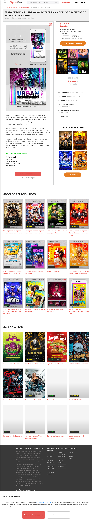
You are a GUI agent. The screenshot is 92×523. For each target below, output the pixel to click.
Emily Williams (71, 100)
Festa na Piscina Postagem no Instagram (35, 310)
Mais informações (64, 106)
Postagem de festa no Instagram (55, 310)
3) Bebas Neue (11, 161)
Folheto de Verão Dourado (78, 364)
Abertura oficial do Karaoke (35, 364)
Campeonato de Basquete (12, 436)
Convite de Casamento (55, 436)
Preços (70, 452)
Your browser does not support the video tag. (72, 61)
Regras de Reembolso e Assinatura (61, 454)
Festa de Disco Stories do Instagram (34, 272)
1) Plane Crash (11, 157)
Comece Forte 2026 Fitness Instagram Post (57, 232)
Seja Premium (73, 175)
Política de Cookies (50, 474)
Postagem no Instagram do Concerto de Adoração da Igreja (79, 233)
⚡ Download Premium (73, 43)
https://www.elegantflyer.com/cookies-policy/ (31, 504)
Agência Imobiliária (54, 400)
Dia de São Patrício (76, 400)
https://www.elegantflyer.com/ (44, 502)
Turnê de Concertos (54, 271)
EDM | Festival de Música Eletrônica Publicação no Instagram (12, 312)
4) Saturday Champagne (15, 163)
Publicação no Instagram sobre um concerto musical (13, 232)
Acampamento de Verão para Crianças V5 (34, 437)
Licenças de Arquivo (51, 455)
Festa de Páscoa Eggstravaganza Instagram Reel (79, 312)
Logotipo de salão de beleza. (77, 437)
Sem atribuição (28, 178)
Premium (66, 3)
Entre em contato (61, 461)
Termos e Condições (50, 461)
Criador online (70, 457)
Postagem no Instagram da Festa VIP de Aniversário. (79, 272)
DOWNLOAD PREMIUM (28, 174)
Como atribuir (63, 112)
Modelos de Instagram (77, 92)
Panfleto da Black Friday (33, 400)
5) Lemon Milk (11, 166)
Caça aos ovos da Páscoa (12, 364)
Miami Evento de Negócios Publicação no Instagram (12, 272)
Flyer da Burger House (55, 364)
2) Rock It (9, 159)
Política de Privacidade (51, 468)
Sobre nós (61, 466)
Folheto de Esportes (10, 400)
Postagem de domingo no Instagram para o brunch (34, 232)
